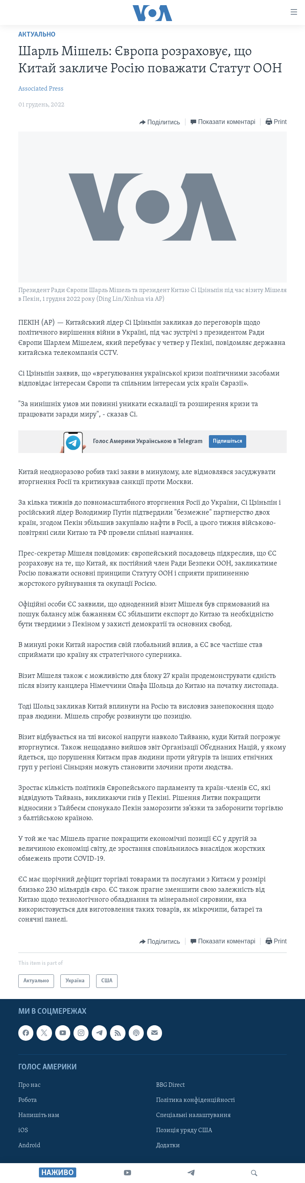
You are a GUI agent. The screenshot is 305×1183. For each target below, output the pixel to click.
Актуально (37, 35)
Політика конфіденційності (195, 1100)
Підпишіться (227, 441)
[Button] (159, 122)
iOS (23, 1131)
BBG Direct (170, 1085)
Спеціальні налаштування (193, 1116)
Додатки (168, 1146)
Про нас (29, 1085)
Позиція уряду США (184, 1131)
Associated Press (41, 89)
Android (29, 1146)
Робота (27, 1100)
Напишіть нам (38, 1116)
